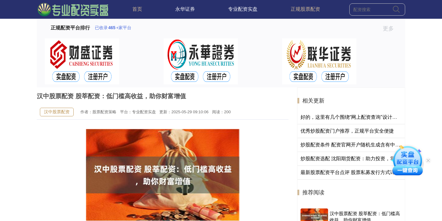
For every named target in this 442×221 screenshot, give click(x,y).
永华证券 (185, 9)
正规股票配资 (305, 9)
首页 (137, 9)
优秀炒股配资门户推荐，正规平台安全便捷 (347, 131)
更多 (391, 28)
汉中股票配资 (57, 111)
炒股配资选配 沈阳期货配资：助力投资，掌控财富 (355, 158)
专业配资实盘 (243, 9)
